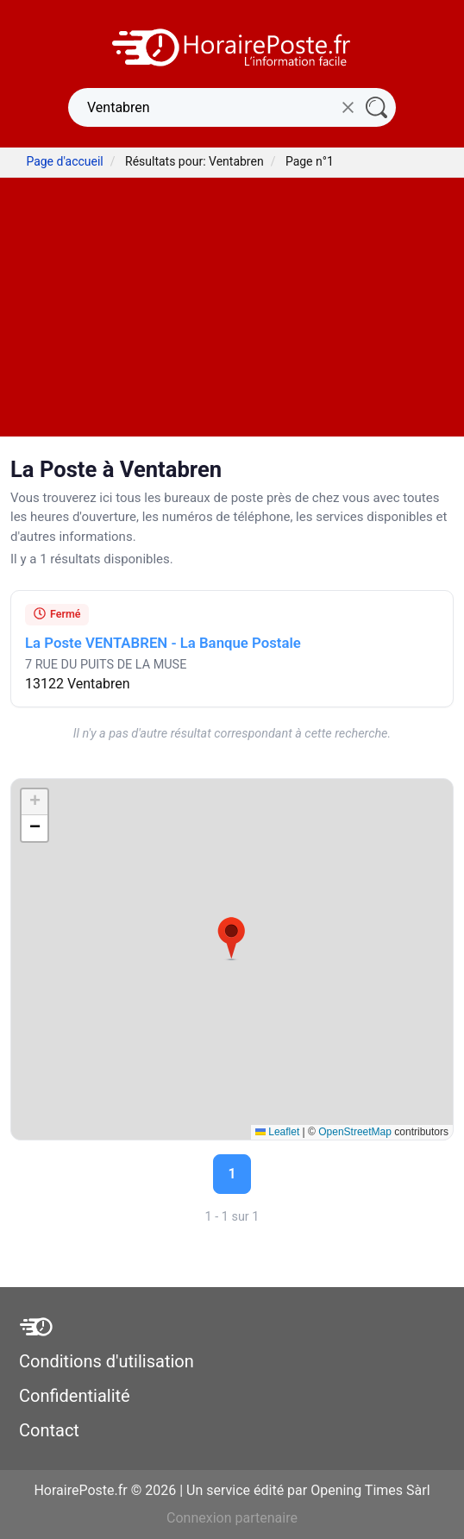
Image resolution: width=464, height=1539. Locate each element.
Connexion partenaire (232, 1518)
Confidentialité (74, 1395)
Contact (49, 1430)
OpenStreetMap (355, 1132)
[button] (231, 938)
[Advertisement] (232, 307)
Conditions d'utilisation (106, 1361)
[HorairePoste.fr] (232, 46)
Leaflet (277, 1132)
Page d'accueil (64, 161)
